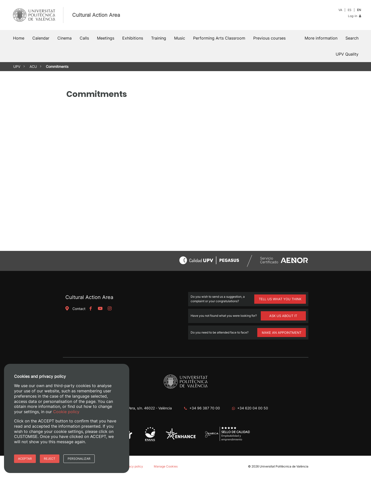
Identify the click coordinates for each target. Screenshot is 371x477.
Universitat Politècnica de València (284, 466)
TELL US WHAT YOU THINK (280, 299)
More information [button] (321, 38)
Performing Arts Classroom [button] (219, 38)
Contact (74, 308)
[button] (352, 38)
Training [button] (158, 38)
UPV (16, 66)
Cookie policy (66, 411)
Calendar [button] (40, 38)
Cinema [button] (64, 38)
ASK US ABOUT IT (283, 316)
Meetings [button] (105, 38)
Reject (49, 458)
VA (340, 10)
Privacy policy (133, 466)
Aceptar (25, 458)
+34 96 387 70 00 (204, 408)
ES (349, 10)
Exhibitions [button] (132, 38)
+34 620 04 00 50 (252, 408)
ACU (33, 66)
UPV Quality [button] (347, 54)
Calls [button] (84, 38)
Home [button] (18, 38)
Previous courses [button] (269, 38)
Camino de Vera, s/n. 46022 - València (140, 408)
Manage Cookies (166, 466)
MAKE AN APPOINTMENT (281, 333)
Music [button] (179, 38)
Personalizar (79, 458)
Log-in (354, 16)
